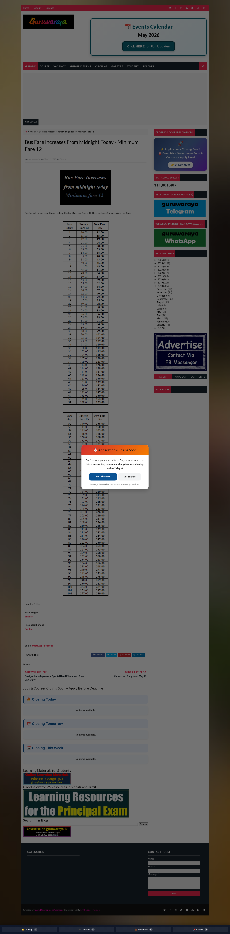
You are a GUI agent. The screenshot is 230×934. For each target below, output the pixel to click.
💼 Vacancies (143, 929)
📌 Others (200, 929)
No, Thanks (129, 479)
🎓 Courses (86, 929)
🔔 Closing (29, 929)
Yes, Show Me (104, 479)
